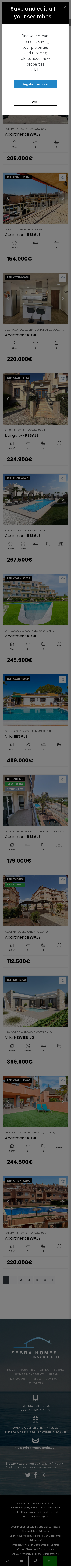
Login (35, 101)
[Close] (64, 7)
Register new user (35, 84)
